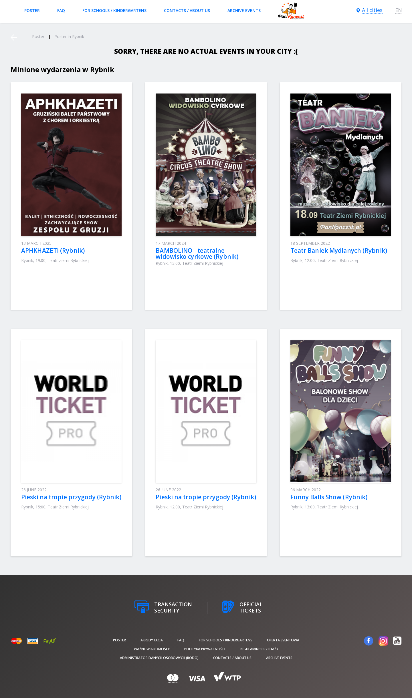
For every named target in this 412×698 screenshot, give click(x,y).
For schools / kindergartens (114, 10)
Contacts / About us (187, 10)
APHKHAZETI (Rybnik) (53, 250)
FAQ (61, 10)
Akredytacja (151, 640)
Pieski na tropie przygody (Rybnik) (71, 497)
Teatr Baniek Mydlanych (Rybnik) (338, 250)
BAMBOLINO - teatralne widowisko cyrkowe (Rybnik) (197, 253)
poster (32, 10)
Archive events (244, 10)
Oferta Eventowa (283, 640)
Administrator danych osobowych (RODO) (159, 657)
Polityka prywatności (204, 649)
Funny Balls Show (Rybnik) (329, 497)
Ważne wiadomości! (152, 649)
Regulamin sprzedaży (259, 649)
